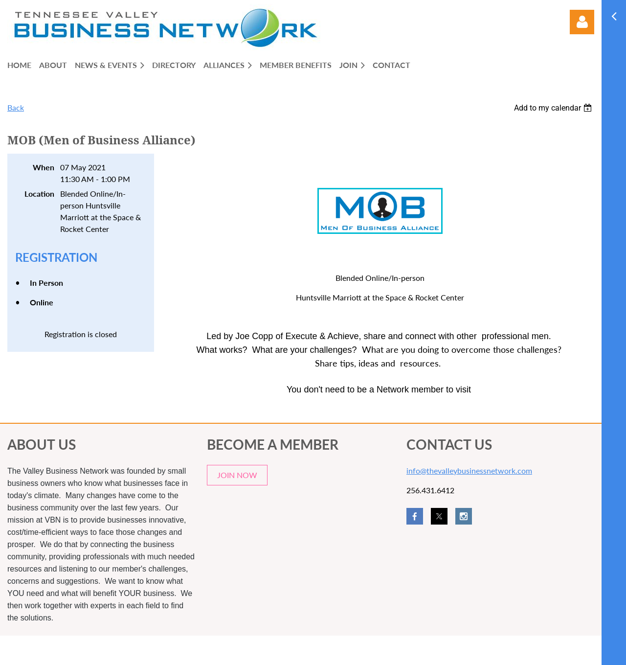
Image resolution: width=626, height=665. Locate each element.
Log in (582, 22)
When (43, 167)
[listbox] (554, 108)
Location (39, 193)
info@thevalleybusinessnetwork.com (469, 470)
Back (15, 107)
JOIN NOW (237, 475)
